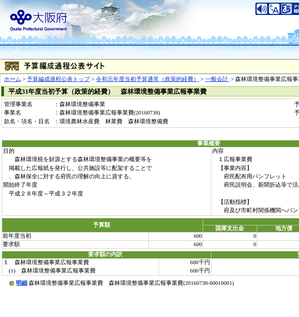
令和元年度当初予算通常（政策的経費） (147, 79)
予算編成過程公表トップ (58, 79)
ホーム (12, 79)
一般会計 (217, 79)
